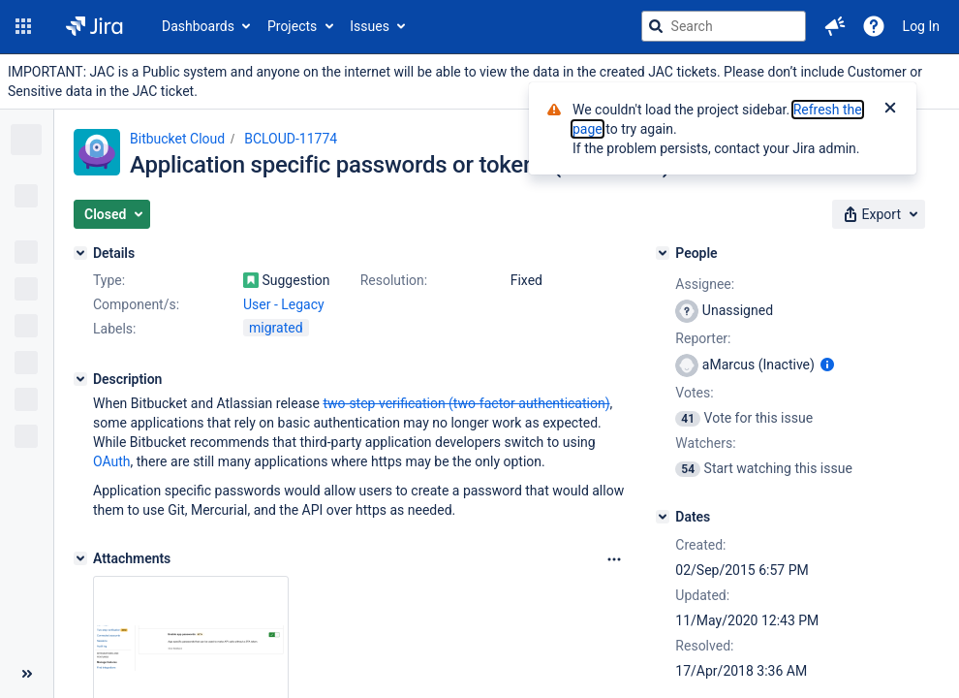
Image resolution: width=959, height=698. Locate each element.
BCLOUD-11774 (290, 138)
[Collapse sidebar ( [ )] (27, 673)
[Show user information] (827, 364)
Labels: (114, 328)
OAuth (112, 461)
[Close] (890, 109)
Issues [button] (369, 26)
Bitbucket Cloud (177, 138)
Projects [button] (292, 26)
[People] (662, 253)
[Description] (80, 379)
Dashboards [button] (198, 26)
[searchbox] (723, 26)
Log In (921, 26)
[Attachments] (80, 558)
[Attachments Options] (614, 559)
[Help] (873, 26)
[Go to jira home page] (94, 26)
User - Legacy (284, 304)
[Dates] (662, 517)
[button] (23, 26)
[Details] (80, 253)
